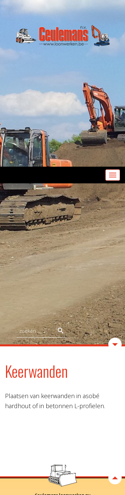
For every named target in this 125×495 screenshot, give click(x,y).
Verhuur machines (62, 434)
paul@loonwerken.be (71, 397)
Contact (62, 456)
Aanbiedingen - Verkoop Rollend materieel (62, 441)
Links (62, 463)
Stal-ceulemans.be (62, 448)
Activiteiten (62, 419)
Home (62, 411)
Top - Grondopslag (63, 426)
